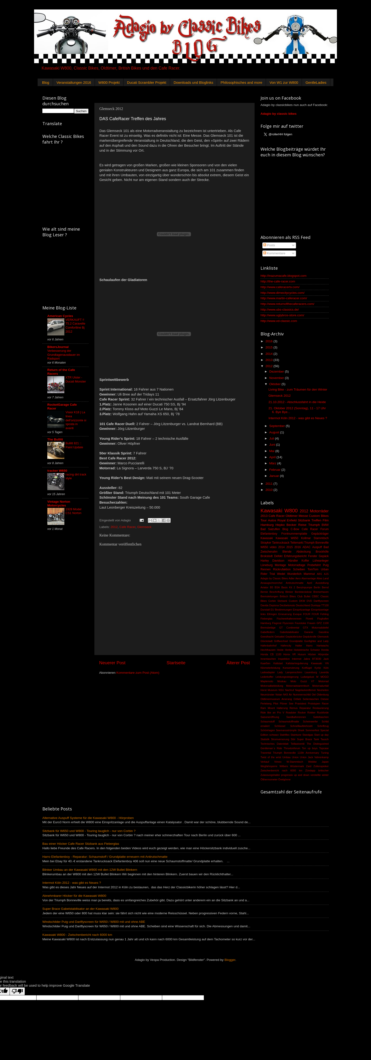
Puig (326, 565)
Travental (266, 752)
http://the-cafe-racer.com (278, 281)
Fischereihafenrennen (289, 618)
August (274, 432)
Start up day (321, 734)
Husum (302, 654)
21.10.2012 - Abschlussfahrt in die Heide (297, 402)
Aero (298, 578)
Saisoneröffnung (270, 717)
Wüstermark (297, 766)
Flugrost (276, 623)
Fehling (324, 614)
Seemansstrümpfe (286, 730)
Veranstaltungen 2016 (74, 82)
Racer (325, 703)
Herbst (288, 649)
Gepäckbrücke (293, 636)
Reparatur (305, 708)
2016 (269, 341)
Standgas (307, 734)
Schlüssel (279, 726)
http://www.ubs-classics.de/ (280, 309)
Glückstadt (267, 641)
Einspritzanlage (301, 609)
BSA (277, 587)
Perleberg (266, 703)
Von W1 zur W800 (283, 82)
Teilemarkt (296, 542)
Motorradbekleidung (272, 685)
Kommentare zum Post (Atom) (137, 672)
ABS (319, 573)
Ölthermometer (269, 779)
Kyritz (317, 667)
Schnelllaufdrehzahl (301, 726)
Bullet (307, 596)
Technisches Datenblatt (274, 743)
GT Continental (289, 627)
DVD (309, 600)
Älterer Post (238, 662)
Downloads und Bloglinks (193, 82)
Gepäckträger (320, 533)
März (273, 463)
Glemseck (144, 527)
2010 (269, 490)
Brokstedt (267, 556)
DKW (302, 600)
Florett (309, 618)
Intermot (296, 658)
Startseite (176, 662)
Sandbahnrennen (296, 717)
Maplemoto (267, 681)
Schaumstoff (268, 721)
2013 (269, 360)
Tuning (325, 752)
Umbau (286, 757)
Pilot (275, 703)
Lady (280, 672)
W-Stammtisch (295, 761)
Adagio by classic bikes (278, 113)
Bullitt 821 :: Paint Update (74, 445)
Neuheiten (323, 690)
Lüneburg (267, 565)
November (277, 378)
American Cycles (60, 316)
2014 (269, 354)
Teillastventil (298, 743)
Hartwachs (323, 645)
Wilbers (283, 766)
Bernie (264, 591)
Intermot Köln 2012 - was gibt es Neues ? (298, 418)
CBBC (315, 596)
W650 (264, 547)
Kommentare (274, 253)
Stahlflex (284, 734)
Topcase (324, 748)
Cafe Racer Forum (315, 529)
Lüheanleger (321, 560)
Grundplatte (296, 641)
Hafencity (286, 645)
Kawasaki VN (320, 663)
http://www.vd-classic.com (279, 321)
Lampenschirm (293, 672)
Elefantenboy (269, 533)
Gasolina (323, 632)
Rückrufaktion (282, 569)
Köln (326, 667)
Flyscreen (288, 623)
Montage (280, 565)
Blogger (230, 960)
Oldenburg (323, 694)
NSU (281, 690)
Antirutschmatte (295, 582)
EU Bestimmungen (281, 609)
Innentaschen (268, 658)
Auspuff (317, 547)
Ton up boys (310, 748)
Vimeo (277, 761)
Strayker (266, 542)
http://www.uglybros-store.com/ (282, 315)
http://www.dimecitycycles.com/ (283, 293)
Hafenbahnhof (269, 645)
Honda (325, 649)
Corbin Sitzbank (277, 600)
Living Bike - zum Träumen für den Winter (298, 389)
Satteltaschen (321, 717)
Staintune (296, 734)
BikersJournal (58, 347)
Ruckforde (323, 712)
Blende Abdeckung (297, 551)
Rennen (266, 569)
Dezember (277, 371)
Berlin (317, 587)
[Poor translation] (17, 991)
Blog (45, 82)
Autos (272, 520)
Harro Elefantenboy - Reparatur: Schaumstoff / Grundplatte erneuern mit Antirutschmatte (105, 856)
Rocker (302, 712)
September (277, 426)
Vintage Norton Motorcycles (58, 503)
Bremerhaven (321, 591)
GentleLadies (315, 82)
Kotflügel (307, 667)
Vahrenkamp (321, 757)
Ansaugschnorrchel (271, 582)
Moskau (281, 681)
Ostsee (325, 699)
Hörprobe (323, 654)
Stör (293, 739)
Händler (293, 560)
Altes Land (323, 578)
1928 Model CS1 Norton (73, 511)
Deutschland (303, 605)
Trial (272, 574)
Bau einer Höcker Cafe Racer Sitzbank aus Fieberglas (80, 843)
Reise (302, 525)
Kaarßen (265, 663)
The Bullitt (55, 439)
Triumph (314, 525)
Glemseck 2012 (280, 395)
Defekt (278, 556)
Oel (314, 694)
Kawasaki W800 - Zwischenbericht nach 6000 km (77, 935)
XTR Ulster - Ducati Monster (76, 379)
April (273, 457)
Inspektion (284, 658)
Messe (303, 516)
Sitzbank (304, 520)
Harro (309, 645)
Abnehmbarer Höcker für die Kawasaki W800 (74, 895)
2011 (269, 483)
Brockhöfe (322, 551)
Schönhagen (268, 730)
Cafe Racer (127, 527)
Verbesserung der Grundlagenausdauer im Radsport (63, 354)
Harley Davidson (272, 560)
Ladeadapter (268, 672)
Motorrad (323, 681)
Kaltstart (278, 663)
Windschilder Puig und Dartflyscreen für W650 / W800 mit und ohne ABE (93, 922)
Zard (308, 766)
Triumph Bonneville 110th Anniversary (296, 752)
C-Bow (295, 529)
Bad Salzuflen (270, 529)
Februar (275, 469)
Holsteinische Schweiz (307, 649)
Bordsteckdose (303, 591)
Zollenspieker (321, 766)
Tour (264, 520)
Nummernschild (302, 694)
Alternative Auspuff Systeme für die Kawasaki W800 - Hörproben (88, 818)
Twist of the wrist (271, 757)
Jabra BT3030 (312, 658)
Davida (265, 605)
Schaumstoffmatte (288, 721)
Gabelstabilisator (289, 632)
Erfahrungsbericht (295, 556)
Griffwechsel (281, 641)
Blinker (289, 591)
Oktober (275, 384)
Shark (301, 730)
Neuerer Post (112, 662)
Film (325, 520)
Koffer (305, 560)
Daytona (274, 605)
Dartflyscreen (321, 600)
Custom (293, 600)
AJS (326, 573)
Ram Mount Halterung (274, 708)
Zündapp (310, 770)
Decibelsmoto (287, 605)
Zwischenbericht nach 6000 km (281, 770)
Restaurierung (321, 708)
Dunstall (265, 609)
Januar (274, 476)
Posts (269, 245)
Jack (326, 658)
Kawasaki (267, 538)
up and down (301, 775)
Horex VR (289, 654)
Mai (272, 451)
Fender (312, 556)
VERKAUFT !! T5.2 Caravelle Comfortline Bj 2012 (75, 325)
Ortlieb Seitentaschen (306, 699)
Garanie (308, 632)
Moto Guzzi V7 (302, 681)
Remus (294, 708)
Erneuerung (285, 614)
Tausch (325, 739)
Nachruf (289, 690)
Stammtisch (321, 538)
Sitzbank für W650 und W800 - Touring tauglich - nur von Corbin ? (89, 831)
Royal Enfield (286, 520)
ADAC (307, 547)
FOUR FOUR (311, 614)
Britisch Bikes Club (291, 596)
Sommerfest (312, 730)
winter (325, 775)
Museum (272, 690)
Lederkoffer (267, 676)
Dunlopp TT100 (320, 605)
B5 (271, 587)
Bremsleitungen (269, 596)
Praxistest (300, 703)
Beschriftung (276, 591)
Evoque (297, 614)
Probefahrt (314, 565)
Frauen (311, 623)
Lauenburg (311, 672)
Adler (292, 578)
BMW (325, 525)
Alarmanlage (308, 578)
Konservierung (291, 667)
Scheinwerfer (310, 721)
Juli (272, 438)
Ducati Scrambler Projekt (146, 82)
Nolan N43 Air (283, 694)
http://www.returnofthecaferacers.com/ (287, 304)
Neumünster (267, 694)
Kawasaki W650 (287, 538)
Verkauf (265, 761)
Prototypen (314, 703)
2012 (114, 527)
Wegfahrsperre (269, 766)
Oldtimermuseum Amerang (276, 699)
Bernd (325, 587)
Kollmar (306, 538)
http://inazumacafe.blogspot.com (283, 275)
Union (295, 757)
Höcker (312, 654)
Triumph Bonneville (316, 542)
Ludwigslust (307, 676)
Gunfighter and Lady (316, 641)
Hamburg (267, 525)
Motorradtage (296, 565)
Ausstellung (322, 582)
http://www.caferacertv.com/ (280, 287)
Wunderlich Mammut (301, 574)
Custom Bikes (319, 516)
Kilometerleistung (270, 667)
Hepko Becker (285, 525)
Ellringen (272, 614)
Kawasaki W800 (279, 511)
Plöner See (286, 703)
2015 (269, 347)
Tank (316, 739)
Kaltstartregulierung (297, 663)
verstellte (315, 775)
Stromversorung (280, 739)
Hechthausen (268, 649)
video (273, 547)
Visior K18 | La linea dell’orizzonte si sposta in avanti (76, 420)
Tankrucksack (281, 542)
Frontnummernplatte (294, 533)
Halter (298, 645)
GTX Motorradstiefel (316, 627)
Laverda (324, 672)
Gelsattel (279, 636)
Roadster (291, 712)
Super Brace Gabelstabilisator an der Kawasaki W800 (80, 908)
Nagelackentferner (305, 690)
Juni (272, 444)
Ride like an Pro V (272, 712)
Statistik (265, 739)
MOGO (325, 676)
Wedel (281, 574)
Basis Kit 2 (288, 587)
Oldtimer (292, 516)
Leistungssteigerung (287, 676)
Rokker (311, 712)
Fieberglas (266, 618)
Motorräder (319, 511)
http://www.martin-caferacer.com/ (284, 298)
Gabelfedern (267, 632)
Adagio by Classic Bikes (274, 578)
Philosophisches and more (241, 82)
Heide (280, 649)
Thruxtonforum (292, 748)
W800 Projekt (109, 82)
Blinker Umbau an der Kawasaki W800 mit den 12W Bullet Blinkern (89, 869)
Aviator (264, 587)
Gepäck (324, 556)
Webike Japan (318, 761)
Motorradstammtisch (297, 685)
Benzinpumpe (304, 587)
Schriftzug (323, 726)
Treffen (316, 520)
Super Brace (304, 739)
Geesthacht (267, 636)
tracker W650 (57, 470)
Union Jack (306, 757)
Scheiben (299, 569)
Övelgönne (284, 779)
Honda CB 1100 (271, 654)
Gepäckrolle (310, 636)
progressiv (287, 775)
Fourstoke (300, 623)
